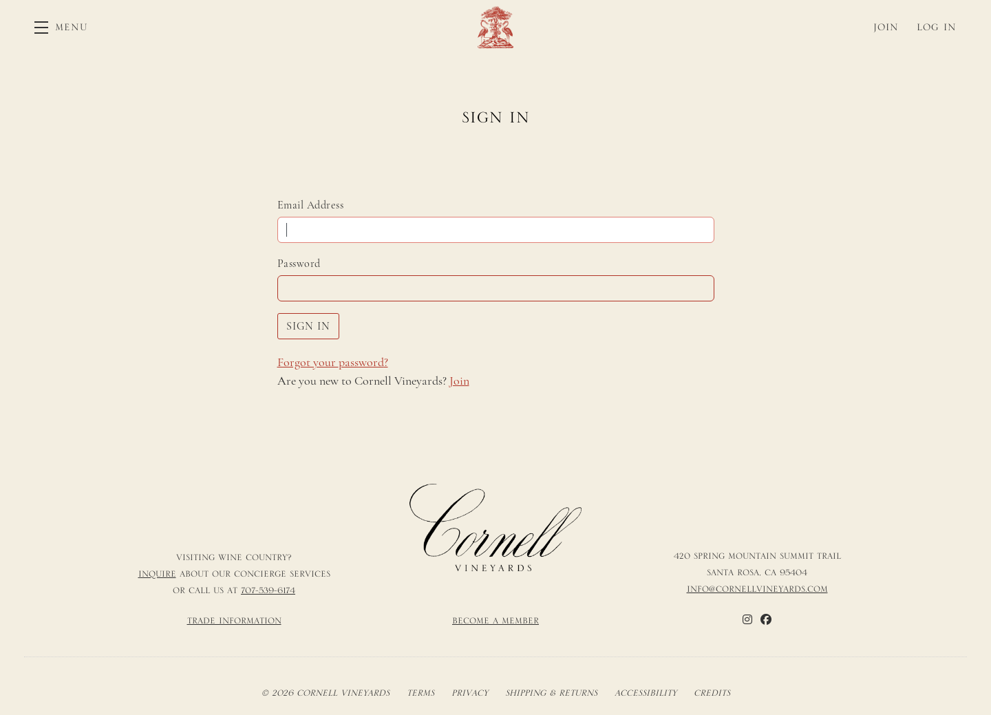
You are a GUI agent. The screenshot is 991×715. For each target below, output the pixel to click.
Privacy (469, 692)
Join (459, 380)
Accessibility (645, 692)
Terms (420, 692)
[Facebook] (765, 619)
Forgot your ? (332, 362)
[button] (61, 27)
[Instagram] (747, 619)
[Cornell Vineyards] (495, 528)
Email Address (310, 205)
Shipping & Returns (551, 692)
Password (299, 263)
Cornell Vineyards (495, 27)
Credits (712, 692)
